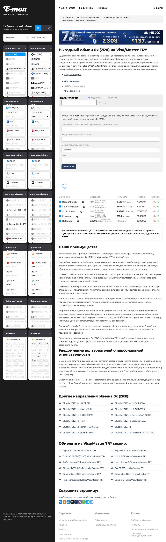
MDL (15, 367)
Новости (63, 529)
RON (9, 370)
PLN (9, 360)
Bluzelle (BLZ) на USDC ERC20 (130, 403)
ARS (21, 377)
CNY (15, 377)
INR (14, 373)
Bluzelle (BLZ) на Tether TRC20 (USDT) (81, 427)
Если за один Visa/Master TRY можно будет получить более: (90, 124)
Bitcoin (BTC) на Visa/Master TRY (131, 480)
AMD (9, 350)
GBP (9, 353)
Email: (64, 155)
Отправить (68, 166)
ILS (8, 357)
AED (15, 353)
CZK (21, 363)
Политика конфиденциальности (142, 535)
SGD (9, 377)
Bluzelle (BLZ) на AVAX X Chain (78, 432)
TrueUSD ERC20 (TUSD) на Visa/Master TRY (84, 456)
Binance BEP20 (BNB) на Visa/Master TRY (83, 468)
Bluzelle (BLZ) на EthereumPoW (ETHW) (134, 432)
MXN (20, 373)
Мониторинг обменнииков (72, 520)
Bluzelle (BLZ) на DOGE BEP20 (78, 415)
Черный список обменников (73, 539)
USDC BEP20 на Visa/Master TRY (131, 456)
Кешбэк (102, 8)
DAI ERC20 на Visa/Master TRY (129, 468)
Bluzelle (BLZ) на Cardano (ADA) (130, 421)
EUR (21, 116)
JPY (21, 370)
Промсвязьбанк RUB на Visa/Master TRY (83, 480)
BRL (9, 373)
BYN (15, 350)
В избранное (72, 91)
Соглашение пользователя (144, 529)
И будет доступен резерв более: (76, 135)
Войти (158, 8)
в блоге (112, 497)
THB (19, 357)
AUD (9, 363)
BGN (9, 367)
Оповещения (71, 81)
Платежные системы (105, 525)
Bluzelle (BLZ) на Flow (73, 421)
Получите (111, 98)
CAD (21, 353)
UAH (15, 165)
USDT (9, 168)
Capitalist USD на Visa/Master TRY (79, 450)
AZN (21, 367)
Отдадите (94, 98)
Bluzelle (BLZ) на (123, 427)
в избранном (65, 497)
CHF (15, 360)
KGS (9, 347)
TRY (13, 357)
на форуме (100, 497)
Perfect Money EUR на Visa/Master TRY (82, 462)
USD (9, 116)
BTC (21, 165)
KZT (21, 347)
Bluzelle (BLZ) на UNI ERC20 (76, 403)
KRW (16, 370)
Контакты (135, 525)
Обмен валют (67, 8)
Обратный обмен (75, 86)
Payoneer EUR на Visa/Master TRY (131, 450)
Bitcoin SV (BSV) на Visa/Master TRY (132, 474)
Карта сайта (65, 534)
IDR (15, 363)
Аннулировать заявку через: (75, 145)
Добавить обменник (141, 520)
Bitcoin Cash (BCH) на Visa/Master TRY (82, 474)
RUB (15, 116)
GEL (21, 360)
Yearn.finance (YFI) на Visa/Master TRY (133, 462)
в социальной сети (83, 497)
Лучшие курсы (72, 74)
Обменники (86, 8)
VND (22, 350)
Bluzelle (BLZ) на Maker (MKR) (77, 409)
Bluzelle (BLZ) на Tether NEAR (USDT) (133, 415)
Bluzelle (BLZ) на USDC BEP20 (130, 409)
